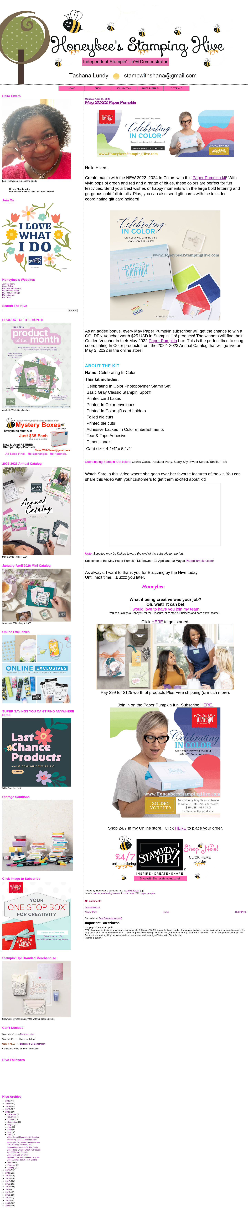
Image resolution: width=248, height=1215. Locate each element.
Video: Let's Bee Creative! (17, 1155)
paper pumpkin (148, 893)
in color (124, 893)
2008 (7, 1206)
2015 (7, 1186)
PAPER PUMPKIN (150, 88)
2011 (7, 1197)
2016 (7, 1184)
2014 (7, 1189)
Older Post (240, 912)
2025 (7, 1103)
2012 (7, 1195)
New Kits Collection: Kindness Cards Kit (23, 1157)
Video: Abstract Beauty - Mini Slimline (22, 1160)
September (13, 1122)
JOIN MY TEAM (124, 88)
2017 (7, 1181)
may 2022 (135, 893)
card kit (96, 893)
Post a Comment (92, 907)
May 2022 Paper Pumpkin (110, 102)
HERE (157, 621)
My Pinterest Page (10, 290)
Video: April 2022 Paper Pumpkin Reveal (23, 1142)
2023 (7, 1109)
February (12, 1165)
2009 (7, 1203)
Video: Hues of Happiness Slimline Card (23, 1137)
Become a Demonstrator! (32, 1044)
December (12, 1114)
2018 (7, 1178)
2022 (7, 1112)
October (11, 1119)
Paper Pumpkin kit (209, 177)
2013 (7, 1192)
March (10, 1162)
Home (166, 912)
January (11, 1168)
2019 (7, 1175)
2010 (7, 1200)
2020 (7, 1173)
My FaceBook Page (11, 293)
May (10, 1132)
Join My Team (8, 284)
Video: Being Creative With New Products (23, 1150)
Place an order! (27, 1034)
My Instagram (8, 295)
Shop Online (7, 286)
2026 (7, 1101)
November (12, 1117)
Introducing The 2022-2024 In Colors (22, 1140)
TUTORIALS (176, 88)
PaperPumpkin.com (199, 561)
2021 (7, 1170)
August (11, 1125)
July (10, 1127)
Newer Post (91, 912)
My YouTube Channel (12, 288)
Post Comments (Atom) (110, 918)
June (10, 1130)
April (10, 1135)
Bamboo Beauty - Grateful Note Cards (22, 1147)
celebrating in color (110, 893)
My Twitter (6, 297)
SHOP (98, 88)
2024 (7, 1106)
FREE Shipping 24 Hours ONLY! (20, 1145)
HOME (72, 88)
